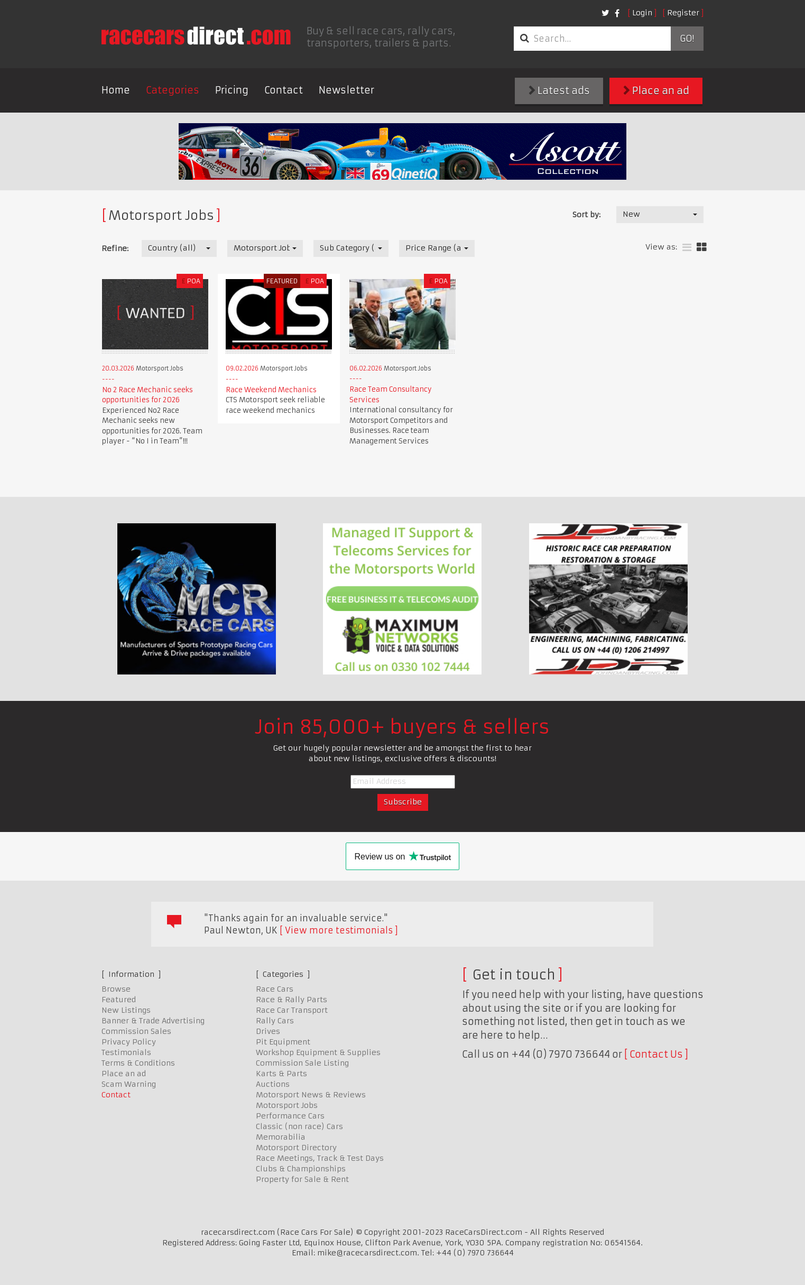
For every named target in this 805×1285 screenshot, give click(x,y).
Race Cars (274, 989)
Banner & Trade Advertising (153, 1020)
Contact (283, 90)
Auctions (273, 1084)
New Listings (126, 1010)
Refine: (114, 248)
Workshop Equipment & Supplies (318, 1052)
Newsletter (346, 90)
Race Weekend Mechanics (271, 389)
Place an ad (656, 91)
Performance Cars (290, 1116)
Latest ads (559, 91)
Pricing (231, 90)
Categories (172, 90)
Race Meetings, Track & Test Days (320, 1158)
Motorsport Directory (296, 1147)
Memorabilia (281, 1137)
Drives (268, 1031)
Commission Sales (136, 1031)
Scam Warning (128, 1084)
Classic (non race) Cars (299, 1126)
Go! (687, 38)
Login (642, 12)
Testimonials (126, 1052)
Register (683, 12)
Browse (116, 989)
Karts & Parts (281, 1073)
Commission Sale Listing (302, 1063)
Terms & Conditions (138, 1063)
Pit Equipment (283, 1042)
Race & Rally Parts (291, 999)
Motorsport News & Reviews (311, 1094)
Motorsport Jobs (287, 1105)
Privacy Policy (128, 1042)
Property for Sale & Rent (302, 1179)
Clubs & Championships (301, 1168)
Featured (118, 999)
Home (115, 90)
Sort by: (586, 214)
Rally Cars (275, 1020)
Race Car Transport (292, 1010)
